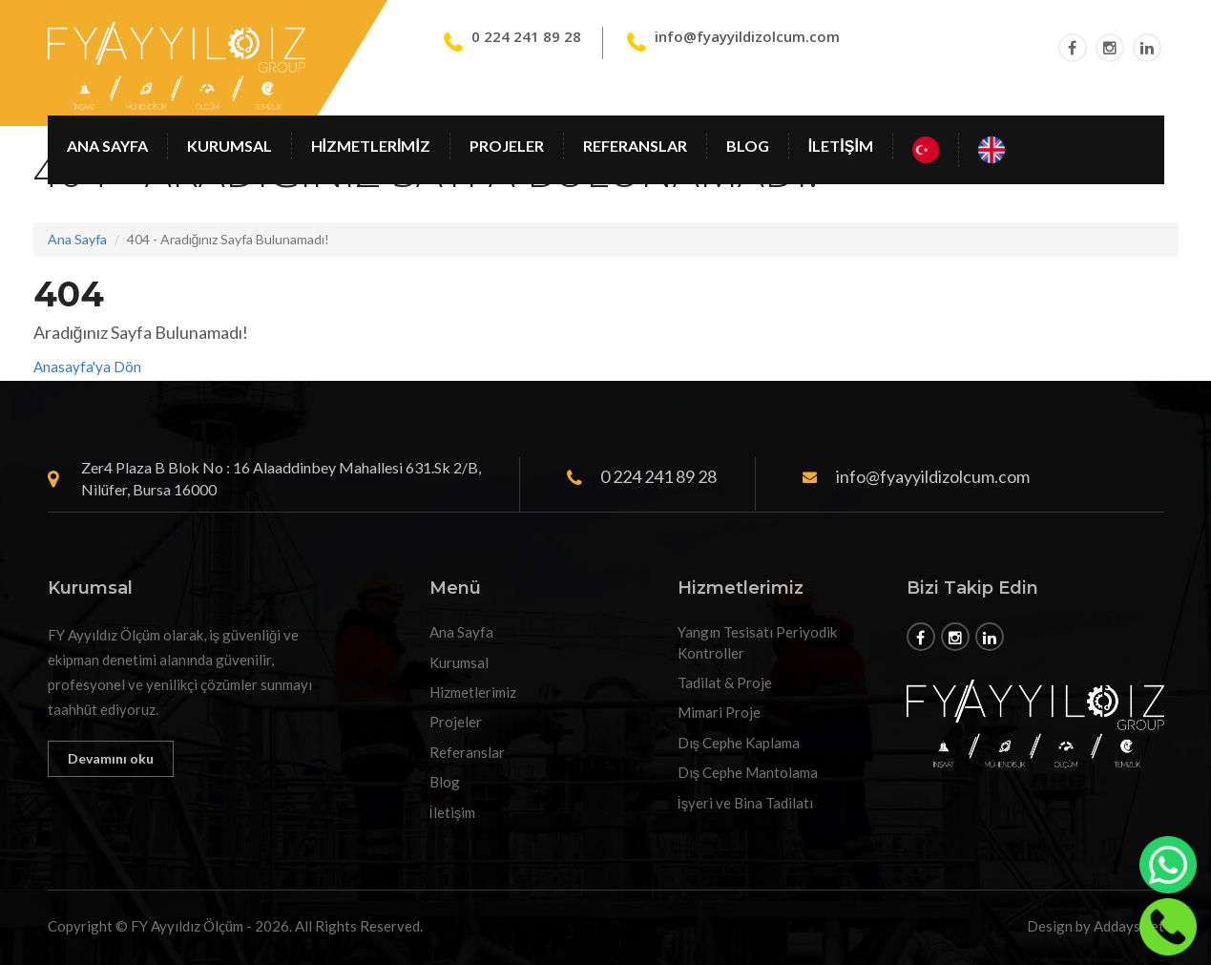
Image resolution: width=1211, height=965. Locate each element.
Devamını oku (111, 758)
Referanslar (635, 145)
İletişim (840, 145)
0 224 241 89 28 (526, 36)
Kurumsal (229, 145)
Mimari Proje (719, 712)
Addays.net (1129, 925)
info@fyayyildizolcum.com (747, 36)
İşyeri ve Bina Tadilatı (746, 802)
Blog (747, 145)
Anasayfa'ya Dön (87, 366)
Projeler (507, 145)
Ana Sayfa (107, 145)
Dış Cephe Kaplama (739, 742)
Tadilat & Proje (725, 682)
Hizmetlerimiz (370, 145)
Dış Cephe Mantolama (748, 772)
